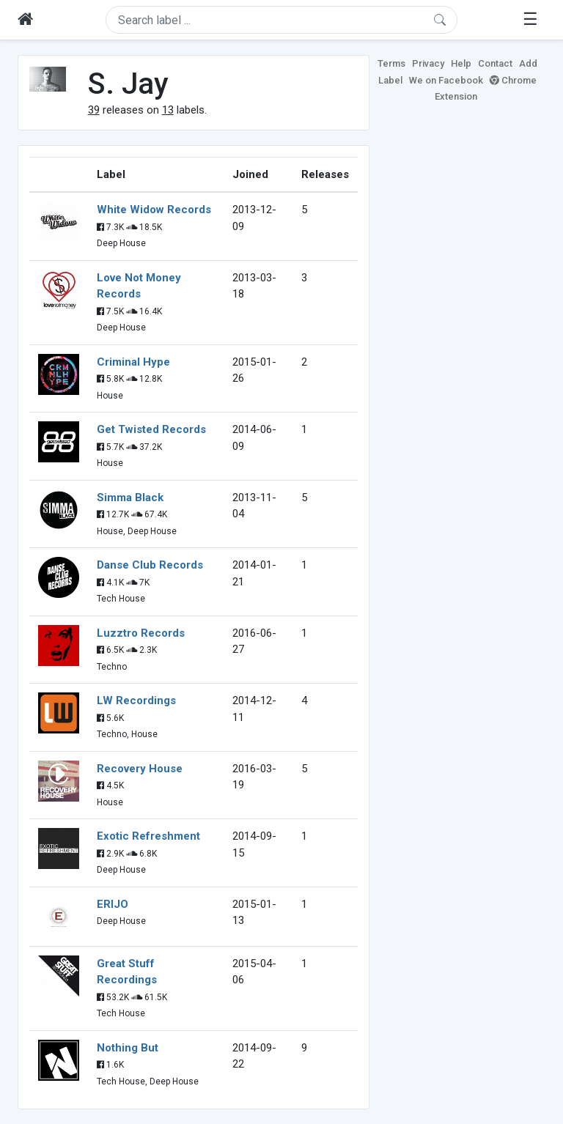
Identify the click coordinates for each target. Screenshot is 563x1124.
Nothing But (127, 1047)
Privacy (428, 63)
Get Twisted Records (151, 429)
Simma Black (130, 497)
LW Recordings (136, 700)
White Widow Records (154, 209)
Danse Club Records (150, 565)
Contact (495, 63)
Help (461, 63)
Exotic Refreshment (148, 836)
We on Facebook (446, 80)
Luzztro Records (141, 633)
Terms (391, 63)
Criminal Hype (133, 362)
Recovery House (140, 768)
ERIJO (112, 904)
